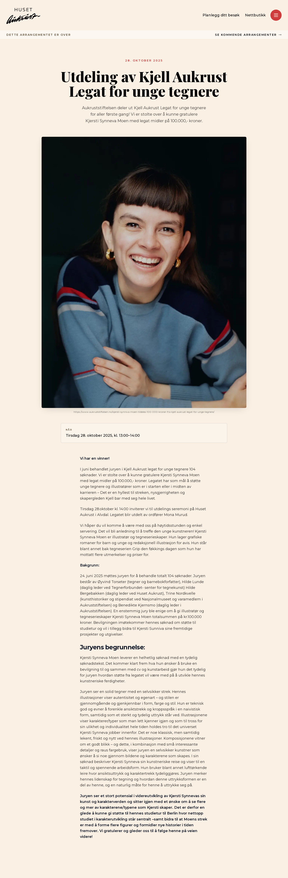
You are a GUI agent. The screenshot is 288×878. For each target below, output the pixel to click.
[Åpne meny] (276, 15)
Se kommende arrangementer (248, 35)
